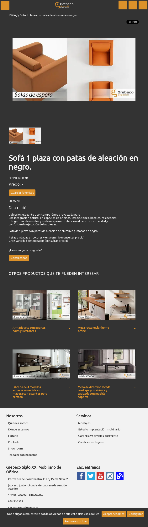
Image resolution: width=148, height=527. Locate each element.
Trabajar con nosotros (22, 454)
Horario (13, 435)
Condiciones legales (91, 442)
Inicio (12, 15)
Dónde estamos (18, 429)
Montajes (84, 423)
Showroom (15, 448)
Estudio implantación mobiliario (99, 429)
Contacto (14, 442)
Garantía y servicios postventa (98, 435)
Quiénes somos (18, 423)
